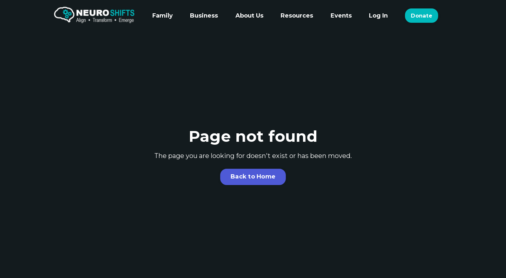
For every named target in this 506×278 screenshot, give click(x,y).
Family (162, 15)
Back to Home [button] (253, 176)
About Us (249, 15)
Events (341, 15)
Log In (378, 15)
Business (204, 15)
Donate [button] (421, 15)
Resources (297, 15)
